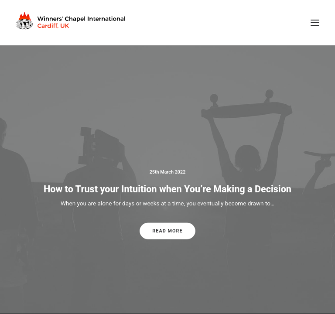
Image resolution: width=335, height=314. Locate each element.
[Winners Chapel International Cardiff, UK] (71, 23)
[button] (315, 22)
